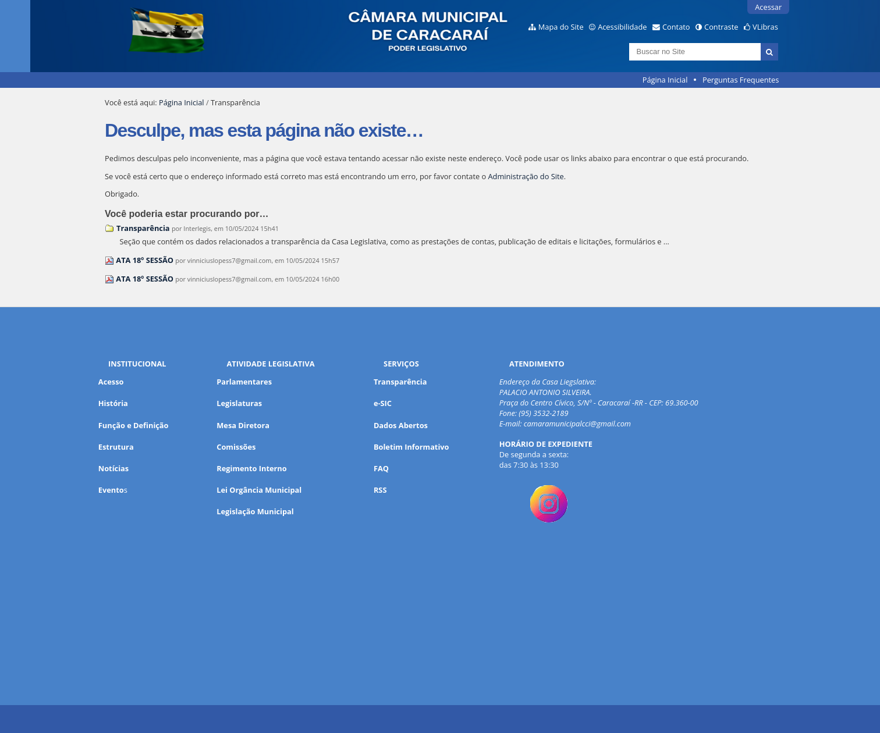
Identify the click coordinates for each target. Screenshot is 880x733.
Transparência (143, 228)
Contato (676, 27)
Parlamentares (244, 381)
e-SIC (383, 403)
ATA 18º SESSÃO (144, 260)
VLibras (765, 27)
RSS (380, 490)
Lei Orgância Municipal (259, 490)
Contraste (721, 27)
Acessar (768, 7)
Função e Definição (133, 425)
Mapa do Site (561, 27)
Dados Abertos (401, 425)
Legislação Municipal (255, 511)
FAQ (381, 468)
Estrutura (116, 447)
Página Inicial (665, 79)
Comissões (236, 447)
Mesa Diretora (243, 425)
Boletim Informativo (411, 447)
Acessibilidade (622, 27)
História (113, 403)
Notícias (113, 468)
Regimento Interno (251, 468)
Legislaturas (239, 403)
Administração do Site (526, 176)
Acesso (111, 381)
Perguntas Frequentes (740, 79)
